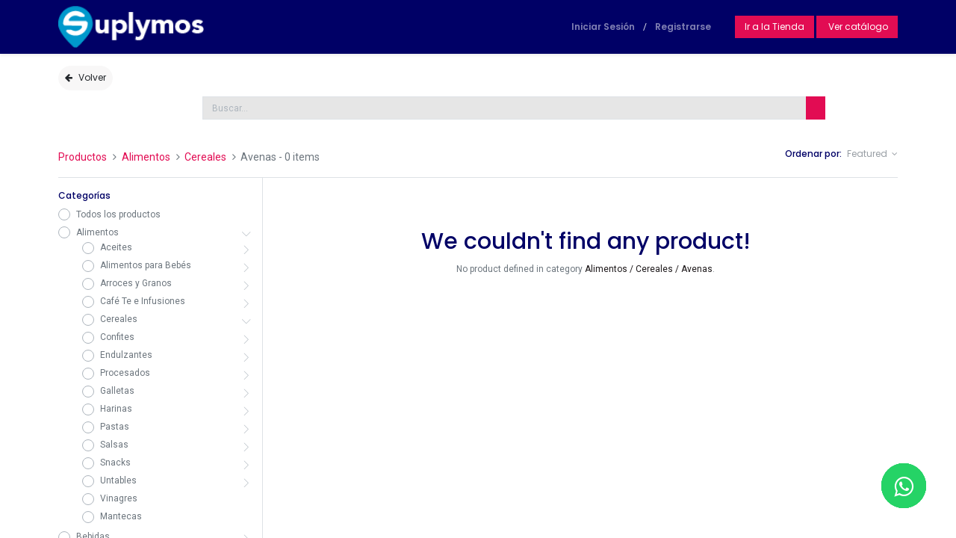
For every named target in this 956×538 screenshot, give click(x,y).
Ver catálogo (857, 26)
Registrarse (683, 26)
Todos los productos (118, 214)
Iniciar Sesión (603, 26)
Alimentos (146, 157)
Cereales (205, 157)
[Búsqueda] (815, 108)
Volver (85, 77)
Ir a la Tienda (774, 26)
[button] (872, 154)
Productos (82, 157)
